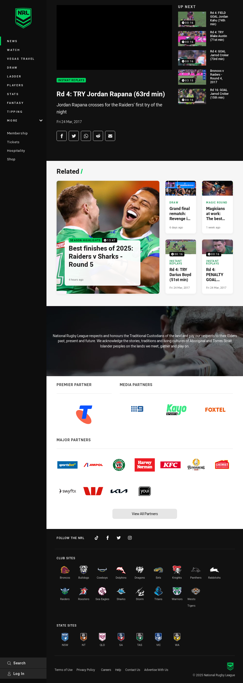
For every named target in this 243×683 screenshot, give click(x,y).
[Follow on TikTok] (96, 537)
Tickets (13, 142)
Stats (13, 94)
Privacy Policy (86, 670)
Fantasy (15, 103)
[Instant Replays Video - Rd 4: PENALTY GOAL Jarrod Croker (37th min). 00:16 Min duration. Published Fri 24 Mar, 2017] (217, 267)
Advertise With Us (156, 670)
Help (118, 670)
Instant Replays (71, 80)
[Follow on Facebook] (108, 537)
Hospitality (16, 150)
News (12, 41)
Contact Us (132, 670)
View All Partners (145, 513)
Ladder (14, 76)
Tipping (15, 111)
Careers (106, 670)
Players (15, 85)
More (24, 120)
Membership (17, 133)
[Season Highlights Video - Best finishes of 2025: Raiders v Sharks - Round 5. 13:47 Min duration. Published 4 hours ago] (108, 237)
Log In (16, 673)
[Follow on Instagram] (130, 537)
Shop (11, 159)
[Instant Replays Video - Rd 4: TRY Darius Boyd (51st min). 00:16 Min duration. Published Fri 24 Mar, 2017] (180, 267)
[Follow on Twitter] (119, 537)
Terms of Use (63, 670)
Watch (13, 50)
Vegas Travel (21, 59)
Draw (12, 67)
